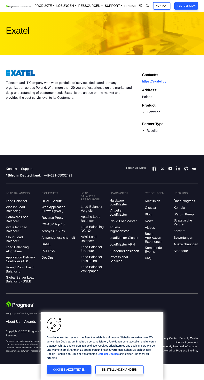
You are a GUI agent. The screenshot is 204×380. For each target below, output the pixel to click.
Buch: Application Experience (153, 238)
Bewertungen (183, 237)
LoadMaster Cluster (124, 238)
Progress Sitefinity (187, 350)
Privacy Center (168, 338)
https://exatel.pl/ (154, 81)
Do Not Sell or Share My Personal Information (170, 346)
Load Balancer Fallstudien (91, 259)
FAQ (148, 258)
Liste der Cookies (108, 354)
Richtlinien (152, 201)
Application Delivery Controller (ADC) (20, 259)
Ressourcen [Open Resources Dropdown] (89, 5)
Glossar (150, 208)
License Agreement (186, 342)
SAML (46, 244)
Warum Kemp (184, 214)
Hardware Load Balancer (17, 219)
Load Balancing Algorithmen (17, 249)
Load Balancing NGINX (92, 229)
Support (27, 169)
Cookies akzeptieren (69, 369)
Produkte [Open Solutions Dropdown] (43, 5)
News (149, 221)
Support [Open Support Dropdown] (112, 5)
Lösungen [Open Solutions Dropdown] (65, 5)
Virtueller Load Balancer (16, 229)
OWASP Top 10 (53, 224)
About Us (13, 322)
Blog (148, 214)
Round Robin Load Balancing (20, 269)
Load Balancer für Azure (91, 249)
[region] (102, 346)
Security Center (188, 338)
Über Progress (184, 201)
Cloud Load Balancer (14, 239)
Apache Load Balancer (90, 218)
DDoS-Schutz (52, 201)
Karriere (179, 231)
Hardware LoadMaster (118, 202)
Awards (30, 322)
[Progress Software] (20, 304)
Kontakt (162, 5)
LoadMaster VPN (122, 244)
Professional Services (119, 259)
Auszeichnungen (186, 244)
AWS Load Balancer (89, 239)
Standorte (181, 251)
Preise (130, 6)
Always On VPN (53, 231)
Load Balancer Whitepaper (91, 269)
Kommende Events (153, 250)
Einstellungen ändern (119, 369)
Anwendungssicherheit (58, 237)
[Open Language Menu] (140, 6)
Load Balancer (16, 201)
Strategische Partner (183, 222)
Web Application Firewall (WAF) (53, 209)
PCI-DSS (48, 251)
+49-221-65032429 (58, 175)
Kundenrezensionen (124, 251)
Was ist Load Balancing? (15, 209)
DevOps (47, 257)
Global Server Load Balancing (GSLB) (20, 279)
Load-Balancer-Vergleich (92, 208)
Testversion (186, 5)
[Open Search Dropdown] (147, 6)
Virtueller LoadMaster (118, 212)
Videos (150, 227)
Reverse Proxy (52, 218)
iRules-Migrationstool (120, 229)
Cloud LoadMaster (123, 221)
